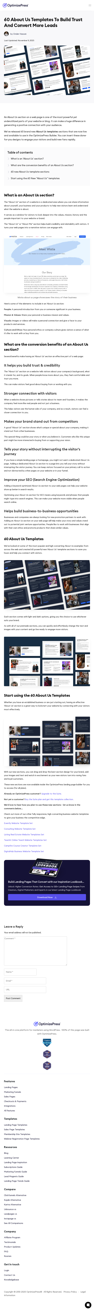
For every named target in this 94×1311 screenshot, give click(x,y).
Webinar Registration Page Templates (22, 1139)
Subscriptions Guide (13, 1167)
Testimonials (10, 1242)
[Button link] (47, 897)
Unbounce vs (10, 1209)
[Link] (27, 159)
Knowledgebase (11, 1279)
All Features (9, 1110)
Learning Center (11, 1158)
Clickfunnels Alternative (15, 1195)
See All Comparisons (13, 1223)
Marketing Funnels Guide (15, 1171)
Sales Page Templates (14, 1129)
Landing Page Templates (15, 1125)
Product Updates (12, 1246)
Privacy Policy (70, 1292)
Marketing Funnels (12, 1092)
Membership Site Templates (17, 1134)
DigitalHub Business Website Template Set (24, 851)
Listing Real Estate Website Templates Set (24, 834)
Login (6, 1270)
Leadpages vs (10, 1214)
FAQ (6, 1251)
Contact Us (9, 1275)
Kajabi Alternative (12, 1200)
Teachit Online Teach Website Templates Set (25, 840)
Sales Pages (9, 1096)
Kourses (7, 1256)
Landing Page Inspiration (15, 1162)
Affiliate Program (12, 1237)
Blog (6, 1153)
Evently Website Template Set (18, 823)
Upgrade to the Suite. (51, 793)
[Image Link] (15, 5)
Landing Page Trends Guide (17, 1181)
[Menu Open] (80, 5)
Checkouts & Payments (15, 1101)
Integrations (10, 1106)
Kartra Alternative (12, 1204)
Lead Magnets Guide (14, 1176)
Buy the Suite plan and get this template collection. (49, 799)
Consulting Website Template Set (20, 829)
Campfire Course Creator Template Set (22, 845)
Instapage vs (10, 1218)
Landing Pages (11, 1087)
